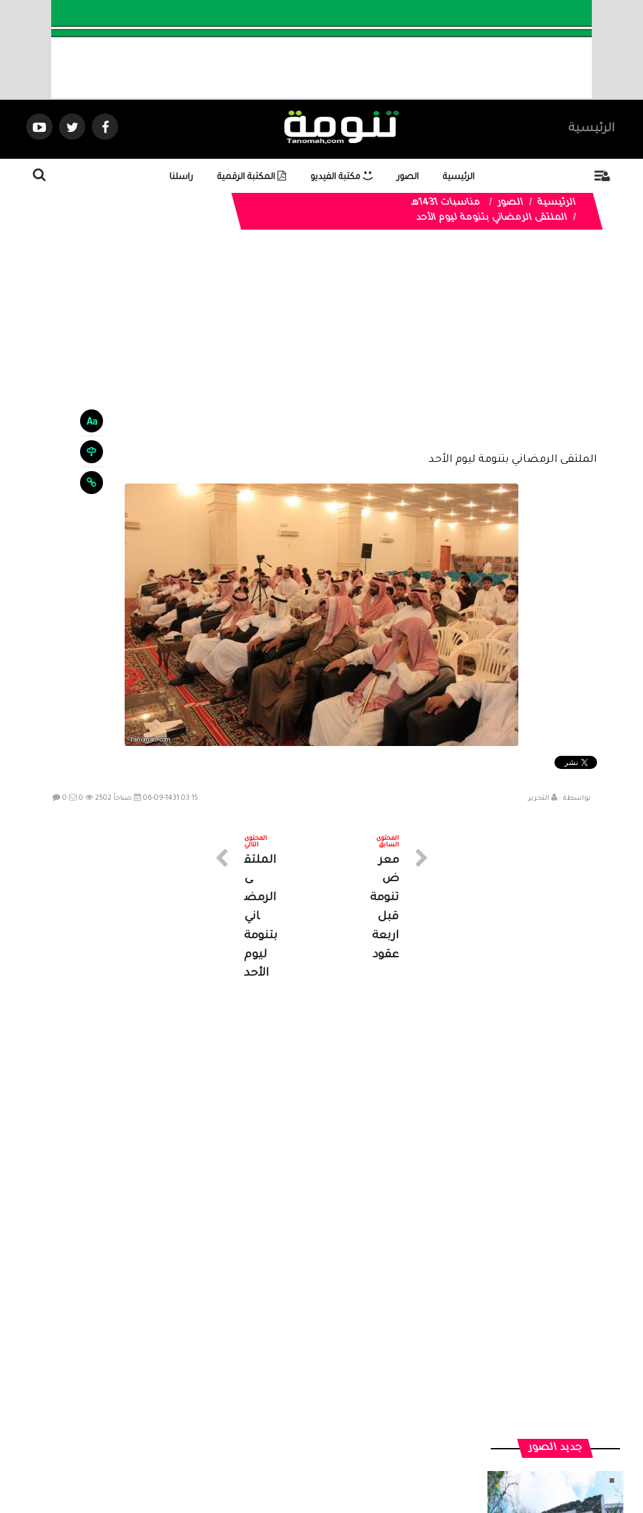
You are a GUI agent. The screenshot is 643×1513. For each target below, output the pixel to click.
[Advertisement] (321, 351)
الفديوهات (354, 1395)
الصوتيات (302, 1395)
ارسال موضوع (200, 1395)
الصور (408, 177)
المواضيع (405, 1395)
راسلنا (181, 177)
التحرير (538, 798)
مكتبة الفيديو (341, 177)
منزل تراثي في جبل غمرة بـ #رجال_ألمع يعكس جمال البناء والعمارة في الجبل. (555, 1158)
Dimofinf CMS (333, 1458)
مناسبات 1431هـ (445, 203)
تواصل (255, 1395)
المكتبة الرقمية (251, 177)
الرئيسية (591, 129)
